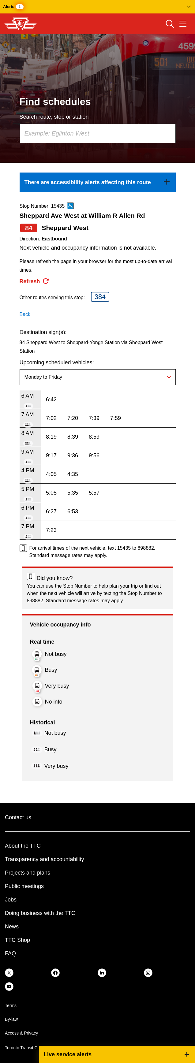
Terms (11, 1005)
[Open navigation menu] (183, 23)
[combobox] (98, 133)
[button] (97, 6)
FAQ (10, 953)
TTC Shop (17, 940)
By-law (11, 1019)
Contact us (18, 817)
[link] (98, 182)
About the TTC (23, 846)
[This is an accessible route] (70, 206)
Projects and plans (27, 873)
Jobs (11, 900)
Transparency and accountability (44, 859)
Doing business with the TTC (40, 913)
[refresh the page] (35, 281)
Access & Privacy (21, 1033)
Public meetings (24, 886)
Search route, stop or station (54, 117)
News (12, 927)
